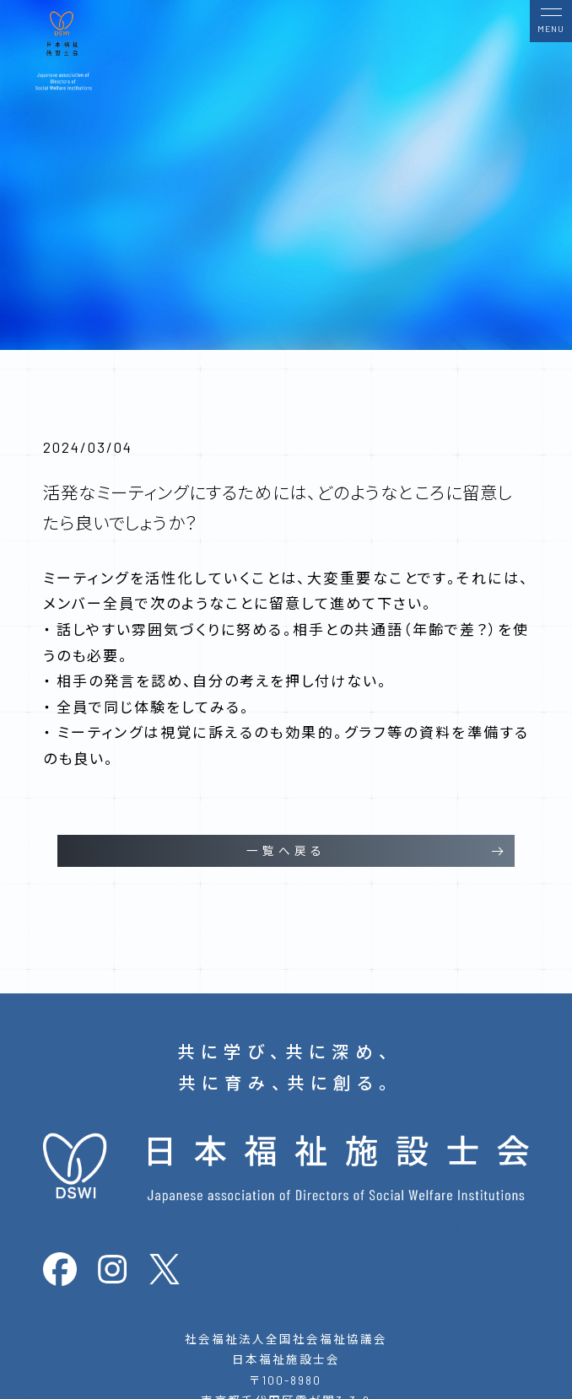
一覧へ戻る (286, 850)
